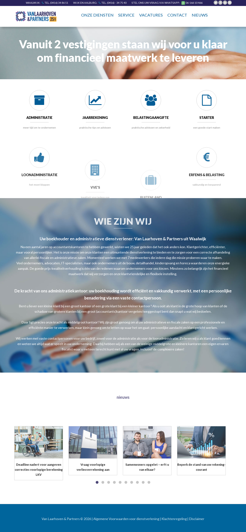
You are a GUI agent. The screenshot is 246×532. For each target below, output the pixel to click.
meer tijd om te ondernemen (39, 127)
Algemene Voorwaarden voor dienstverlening (126, 521)
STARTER (206, 118)
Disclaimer (196, 521)
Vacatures (151, 14)
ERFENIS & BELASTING (206, 197)
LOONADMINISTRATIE (39, 197)
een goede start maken (206, 127)
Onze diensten (97, 14)
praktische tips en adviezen (95, 128)
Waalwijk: (48, 2)
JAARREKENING (95, 118)
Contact (177, 14)
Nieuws (200, 14)
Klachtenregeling (174, 521)
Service (126, 14)
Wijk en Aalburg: (101, 2)
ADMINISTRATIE (39, 118)
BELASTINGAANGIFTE (151, 120)
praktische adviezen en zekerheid (151, 129)
